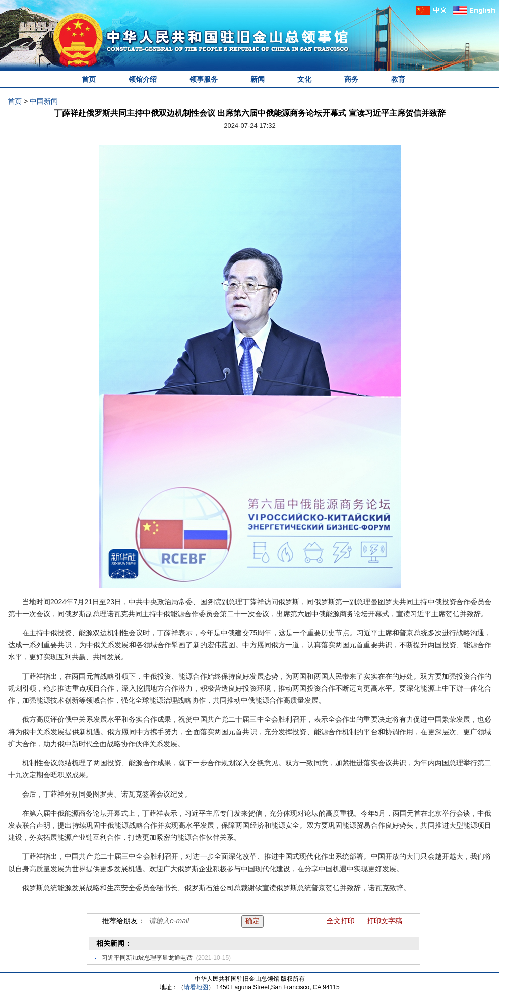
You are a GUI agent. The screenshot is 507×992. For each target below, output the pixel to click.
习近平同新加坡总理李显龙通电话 (147, 957)
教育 (398, 79)
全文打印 (341, 921)
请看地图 (196, 987)
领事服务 (203, 79)
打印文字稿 (384, 921)
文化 (304, 79)
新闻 (257, 79)
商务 (351, 79)
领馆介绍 (143, 79)
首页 (89, 79)
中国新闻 (44, 101)
